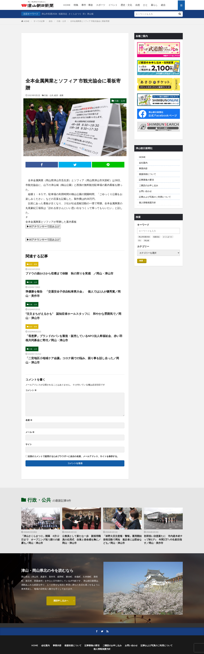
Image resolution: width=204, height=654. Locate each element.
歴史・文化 (126, 5)
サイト (29, 444)
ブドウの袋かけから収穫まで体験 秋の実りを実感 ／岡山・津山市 (69, 273)
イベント (112, 5)
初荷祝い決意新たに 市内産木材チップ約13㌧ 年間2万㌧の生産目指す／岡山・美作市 (163, 540)
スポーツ (100, 5)
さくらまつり (75, 13)
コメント (31, 390)
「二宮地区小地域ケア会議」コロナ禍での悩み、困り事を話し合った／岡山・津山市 (72, 360)
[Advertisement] (75, 47)
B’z (84, 13)
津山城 (90, 13)
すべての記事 (39, 21)
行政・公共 (61, 21)
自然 (137, 5)
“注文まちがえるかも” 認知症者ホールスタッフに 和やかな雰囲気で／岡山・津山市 (73, 316)
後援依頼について (147, 174)
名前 (29, 420)
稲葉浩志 (63, 13)
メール (30, 432)
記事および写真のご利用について (155, 197)
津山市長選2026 (49, 13)
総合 (163, 5)
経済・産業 (58, 95)
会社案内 (143, 162)
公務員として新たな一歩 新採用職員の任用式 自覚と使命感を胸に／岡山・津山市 (81, 540)
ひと (145, 5)
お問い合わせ (145, 191)
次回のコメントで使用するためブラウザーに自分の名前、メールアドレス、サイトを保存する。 (73, 456)
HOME (66, 5)
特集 (76, 5)
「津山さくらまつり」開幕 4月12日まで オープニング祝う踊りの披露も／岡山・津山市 (40, 540)
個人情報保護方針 (147, 202)
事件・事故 (87, 5)
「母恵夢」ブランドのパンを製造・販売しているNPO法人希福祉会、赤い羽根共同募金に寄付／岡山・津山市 (74, 338)
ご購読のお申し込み (148, 185)
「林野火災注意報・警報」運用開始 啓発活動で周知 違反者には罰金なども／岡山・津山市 (122, 540)
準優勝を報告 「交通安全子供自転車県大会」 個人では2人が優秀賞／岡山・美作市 (73, 293)
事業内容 (143, 168)
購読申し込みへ (61, 600)
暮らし (154, 5)
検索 (141, 260)
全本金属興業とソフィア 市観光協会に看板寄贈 (89, 21)
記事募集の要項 (146, 179)
